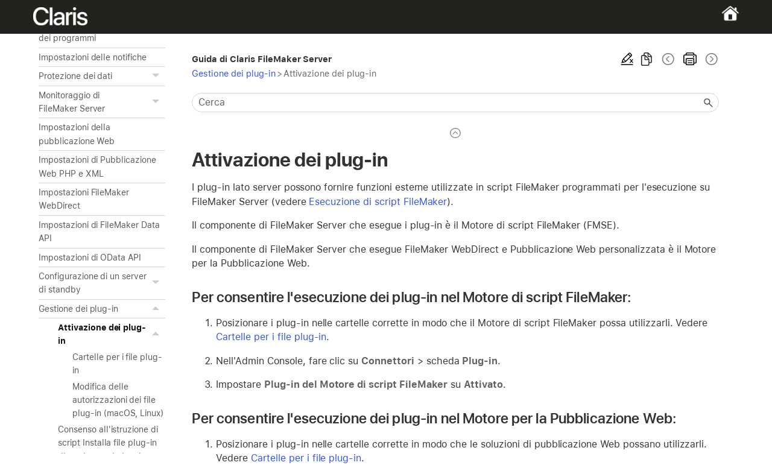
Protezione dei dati (102, 76)
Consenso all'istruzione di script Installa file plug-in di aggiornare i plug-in (108, 443)
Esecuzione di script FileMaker (378, 201)
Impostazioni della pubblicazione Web (77, 133)
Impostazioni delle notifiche (93, 57)
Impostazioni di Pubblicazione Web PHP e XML (97, 166)
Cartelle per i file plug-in (117, 363)
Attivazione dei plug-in (111, 334)
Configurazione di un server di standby (102, 283)
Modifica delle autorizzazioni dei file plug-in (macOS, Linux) (117, 400)
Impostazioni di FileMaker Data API (99, 231)
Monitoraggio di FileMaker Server (102, 102)
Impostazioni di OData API (90, 257)
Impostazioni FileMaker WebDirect (84, 199)
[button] (156, 76)
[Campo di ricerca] (455, 102)
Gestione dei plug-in (102, 309)
